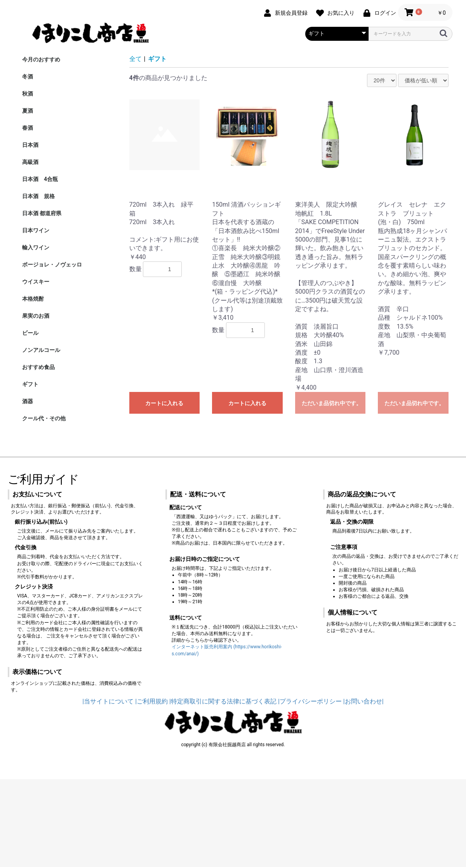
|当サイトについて (108, 701)
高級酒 (30, 162)
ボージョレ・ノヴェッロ (52, 264)
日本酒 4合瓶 (40, 179)
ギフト (30, 384)
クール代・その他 (44, 418)
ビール (30, 333)
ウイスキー (35, 282)
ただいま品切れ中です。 (332, 403)
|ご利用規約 (151, 701)
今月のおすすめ (41, 59)
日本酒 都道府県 (41, 213)
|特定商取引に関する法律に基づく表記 (222, 701)
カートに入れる (164, 403)
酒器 (27, 401)
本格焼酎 (33, 299)
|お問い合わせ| (363, 701)
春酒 (27, 128)
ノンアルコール (41, 350)
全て (135, 59)
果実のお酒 (35, 316)
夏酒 (27, 111)
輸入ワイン (35, 247)
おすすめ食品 (38, 367)
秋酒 (27, 94)
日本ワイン (35, 230)
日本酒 (30, 145)
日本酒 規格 (38, 196)
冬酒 (27, 76)
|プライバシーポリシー (310, 701)
